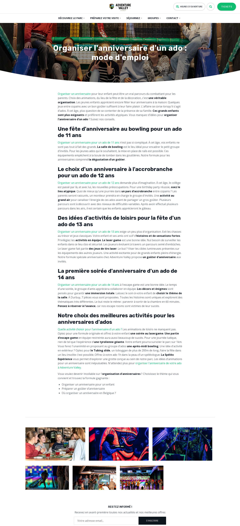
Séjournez (132, 18)
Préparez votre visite (104, 18)
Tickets (226, 6)
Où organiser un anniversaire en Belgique (88, 393)
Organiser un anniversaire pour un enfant (88, 384)
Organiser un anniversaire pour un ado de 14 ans (88, 285)
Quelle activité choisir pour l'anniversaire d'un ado (89, 329)
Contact (172, 18)
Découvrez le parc (70, 18)
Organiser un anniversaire (74, 94)
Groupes (152, 18)
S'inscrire (152, 519)
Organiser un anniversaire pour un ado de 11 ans (88, 142)
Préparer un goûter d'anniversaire (83, 388)
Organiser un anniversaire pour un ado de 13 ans (88, 231)
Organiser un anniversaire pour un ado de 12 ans (88, 183)
